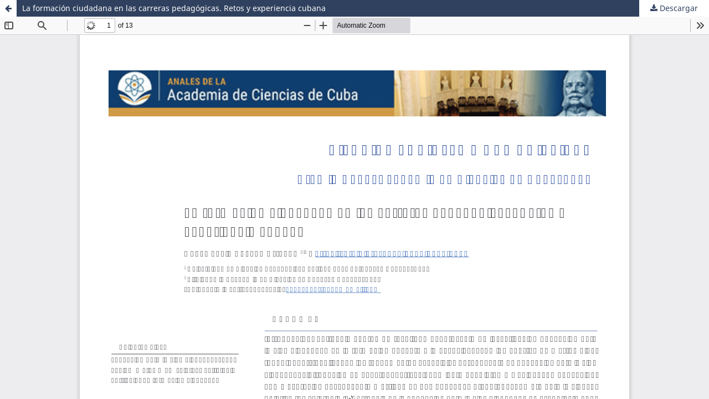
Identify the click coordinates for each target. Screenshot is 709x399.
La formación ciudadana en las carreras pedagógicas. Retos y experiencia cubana (174, 8)
